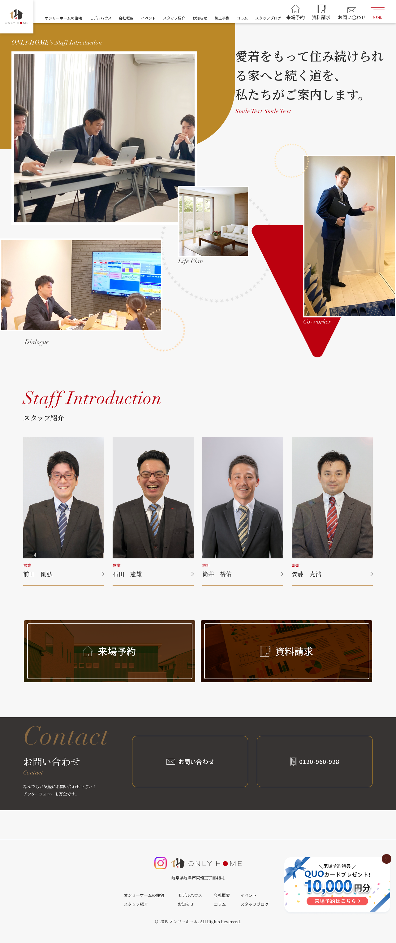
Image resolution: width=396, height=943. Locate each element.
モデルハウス (100, 17)
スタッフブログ (268, 17)
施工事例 (222, 17)
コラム (242, 17)
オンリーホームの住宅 (63, 17)
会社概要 (126, 17)
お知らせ (199, 17)
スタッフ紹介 (174, 17)
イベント (148, 17)
